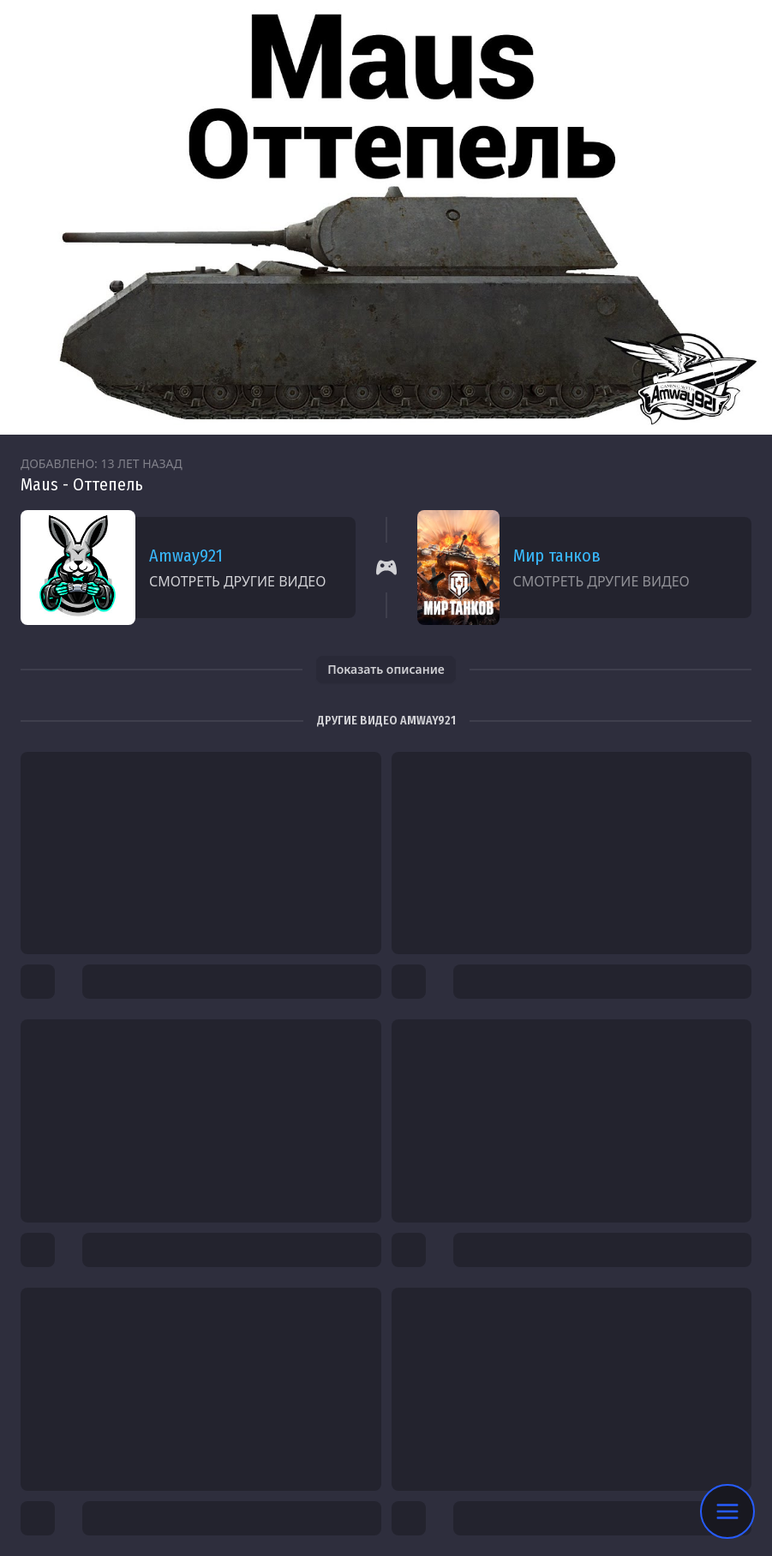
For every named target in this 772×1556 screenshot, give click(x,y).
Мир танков (557, 555)
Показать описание (386, 669)
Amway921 (186, 555)
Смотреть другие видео (237, 581)
